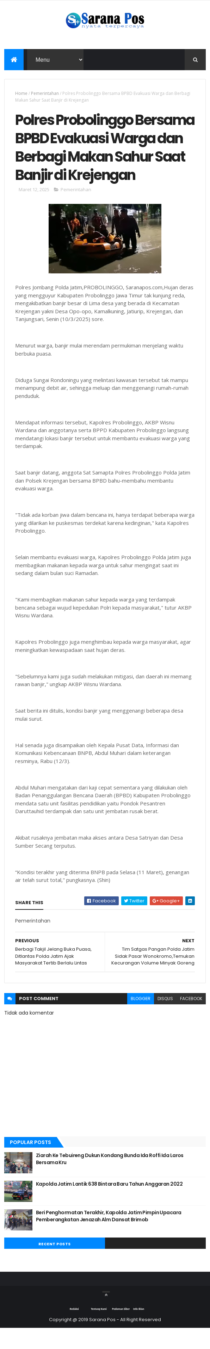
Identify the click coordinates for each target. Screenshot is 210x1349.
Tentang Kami (99, 1329)
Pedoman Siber (121, 1329)
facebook (191, 1019)
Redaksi (74, 1329)
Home (21, 94)
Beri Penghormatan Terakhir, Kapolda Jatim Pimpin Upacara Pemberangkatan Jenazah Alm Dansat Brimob (108, 1237)
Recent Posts (54, 1265)
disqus (165, 1019)
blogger (140, 1019)
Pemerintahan (45, 94)
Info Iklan (138, 1329)
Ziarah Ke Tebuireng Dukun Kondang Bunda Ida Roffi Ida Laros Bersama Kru (110, 1180)
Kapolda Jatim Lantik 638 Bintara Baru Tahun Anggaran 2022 (109, 1204)
